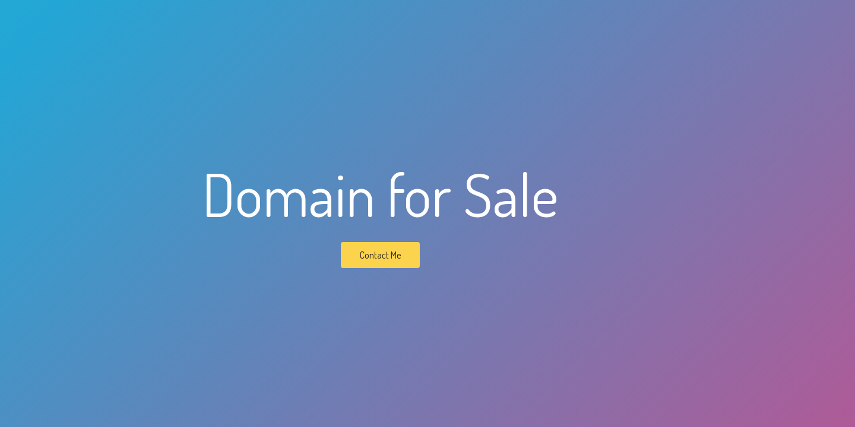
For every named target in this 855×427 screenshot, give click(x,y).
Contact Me (380, 255)
